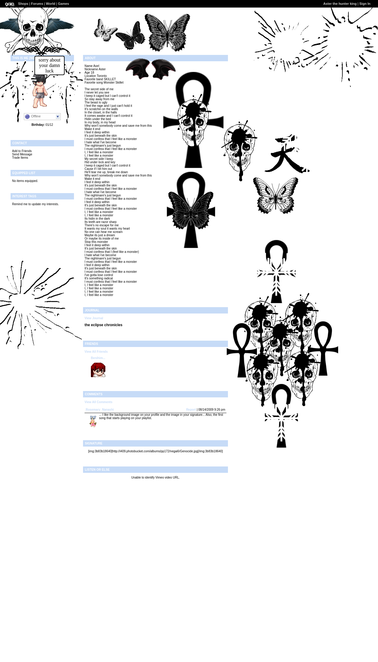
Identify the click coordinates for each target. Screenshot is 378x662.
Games (63, 3)
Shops (23, 3)
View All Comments (98, 402)
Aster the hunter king (340, 3)
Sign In (364, 3)
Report (191, 409)
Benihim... (98, 358)
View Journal (94, 318)
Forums (37, 3)
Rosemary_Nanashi (100, 409)
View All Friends (96, 351)
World (50, 3)
